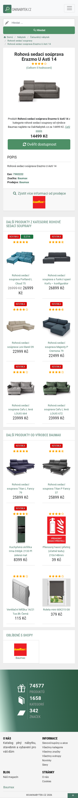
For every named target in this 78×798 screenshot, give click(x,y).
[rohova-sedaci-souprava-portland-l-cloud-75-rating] (20, 242)
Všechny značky (51, 751)
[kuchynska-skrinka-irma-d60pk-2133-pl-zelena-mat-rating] (20, 514)
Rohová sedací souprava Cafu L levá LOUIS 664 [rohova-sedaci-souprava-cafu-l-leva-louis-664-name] (20, 409)
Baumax (22, 178)
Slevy (45, 764)
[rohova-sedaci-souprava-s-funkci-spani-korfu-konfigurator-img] (56, 258)
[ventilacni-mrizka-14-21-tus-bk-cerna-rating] (20, 576)
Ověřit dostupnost (39, 144)
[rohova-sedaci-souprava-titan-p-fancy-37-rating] (56, 451)
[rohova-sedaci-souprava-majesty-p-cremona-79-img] (56, 326)
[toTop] (73, 795)
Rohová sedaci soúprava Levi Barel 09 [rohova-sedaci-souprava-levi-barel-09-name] (20, 344)
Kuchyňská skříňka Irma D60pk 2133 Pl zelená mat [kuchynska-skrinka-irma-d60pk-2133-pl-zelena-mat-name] (20, 551)
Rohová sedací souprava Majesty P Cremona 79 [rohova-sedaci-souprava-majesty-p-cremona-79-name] (56, 346)
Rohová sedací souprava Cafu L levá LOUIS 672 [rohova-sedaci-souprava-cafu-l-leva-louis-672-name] (56, 409)
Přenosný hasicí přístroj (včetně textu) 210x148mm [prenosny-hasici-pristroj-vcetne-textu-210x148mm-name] (56, 551)
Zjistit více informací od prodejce (39, 199)
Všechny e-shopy (51, 756)
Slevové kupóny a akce (55, 743)
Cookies (46, 781)
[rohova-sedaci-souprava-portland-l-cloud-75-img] (20, 258)
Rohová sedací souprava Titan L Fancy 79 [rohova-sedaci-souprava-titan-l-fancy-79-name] (20, 488)
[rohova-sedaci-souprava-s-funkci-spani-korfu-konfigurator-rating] (56, 242)
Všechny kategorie (52, 747)
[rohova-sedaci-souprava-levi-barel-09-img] (20, 326)
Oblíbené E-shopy (19, 635)
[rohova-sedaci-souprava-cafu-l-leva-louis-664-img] (20, 388)
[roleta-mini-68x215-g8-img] (56, 593)
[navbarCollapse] (69, 8)
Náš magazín (10, 777)
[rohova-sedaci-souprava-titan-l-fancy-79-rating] (20, 451)
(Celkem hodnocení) (39, 67)
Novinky (46, 760)
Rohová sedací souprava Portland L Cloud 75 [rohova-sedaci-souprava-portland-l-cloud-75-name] (20, 279)
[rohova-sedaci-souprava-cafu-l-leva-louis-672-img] (56, 388)
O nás (45, 777)
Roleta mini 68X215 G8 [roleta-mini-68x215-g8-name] (56, 609)
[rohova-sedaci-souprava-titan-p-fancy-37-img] (56, 467)
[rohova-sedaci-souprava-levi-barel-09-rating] (20, 310)
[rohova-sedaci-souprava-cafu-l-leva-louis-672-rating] (56, 372)
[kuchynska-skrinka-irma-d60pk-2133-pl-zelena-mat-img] (20, 530)
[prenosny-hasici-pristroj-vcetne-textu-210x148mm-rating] (56, 514)
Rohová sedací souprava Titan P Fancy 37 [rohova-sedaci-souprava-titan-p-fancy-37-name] (56, 488)
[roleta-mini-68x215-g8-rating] (56, 576)
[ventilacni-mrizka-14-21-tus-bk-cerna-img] (20, 593)
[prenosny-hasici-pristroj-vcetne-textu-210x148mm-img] (56, 530)
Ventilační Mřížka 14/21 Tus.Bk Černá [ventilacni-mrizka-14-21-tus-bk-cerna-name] (20, 611)
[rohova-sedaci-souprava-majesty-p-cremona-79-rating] (56, 310)
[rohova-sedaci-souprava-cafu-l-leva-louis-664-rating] (20, 372)
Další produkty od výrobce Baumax (33, 435)
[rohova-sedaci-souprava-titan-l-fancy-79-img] (20, 467)
